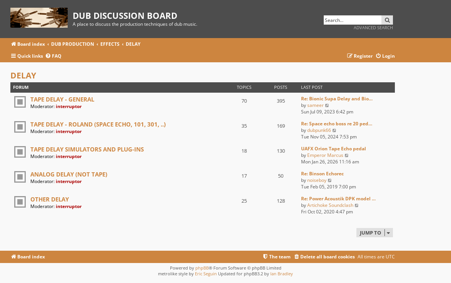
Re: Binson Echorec (322, 173)
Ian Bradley (281, 273)
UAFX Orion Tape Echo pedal (333, 148)
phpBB (202, 268)
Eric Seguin (206, 273)
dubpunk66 (319, 130)
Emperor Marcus (325, 155)
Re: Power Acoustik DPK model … (338, 198)
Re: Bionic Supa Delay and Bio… (337, 98)
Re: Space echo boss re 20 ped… (336, 123)
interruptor (69, 106)
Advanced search (373, 27)
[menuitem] (53, 56)
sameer (315, 105)
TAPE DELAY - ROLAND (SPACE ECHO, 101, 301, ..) (98, 124)
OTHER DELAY (49, 199)
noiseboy (316, 180)
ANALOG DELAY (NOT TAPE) (68, 174)
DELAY (23, 75)
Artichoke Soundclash (330, 205)
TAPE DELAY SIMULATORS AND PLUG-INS (87, 149)
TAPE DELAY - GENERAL (62, 99)
